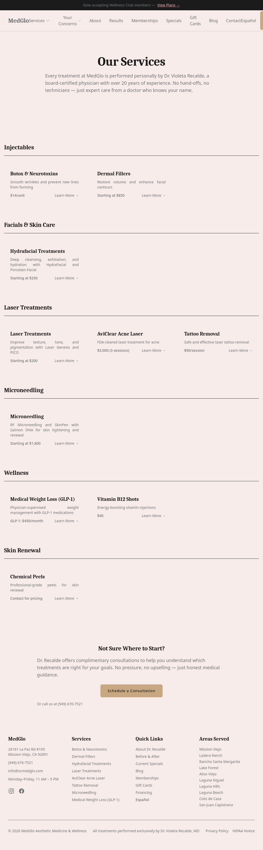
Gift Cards (195, 21)
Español (248, 20)
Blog (213, 20)
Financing (144, 792)
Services (39, 20)
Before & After (148, 756)
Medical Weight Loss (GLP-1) (95, 799)
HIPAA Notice (243, 830)
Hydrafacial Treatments (91, 763)
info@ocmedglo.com (25, 770)
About (95, 20)
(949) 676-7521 (70, 703)
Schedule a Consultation (131, 690)
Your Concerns (70, 21)
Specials (174, 20)
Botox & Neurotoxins (89, 749)
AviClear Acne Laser (88, 778)
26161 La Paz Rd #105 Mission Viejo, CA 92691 (28, 752)
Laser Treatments (86, 770)
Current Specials (149, 763)
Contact (233, 20)
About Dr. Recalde (150, 749)
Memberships (145, 20)
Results (116, 20)
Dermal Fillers (83, 756)
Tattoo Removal (85, 785)
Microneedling (84, 792)
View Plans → (168, 5)
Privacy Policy (217, 830)
